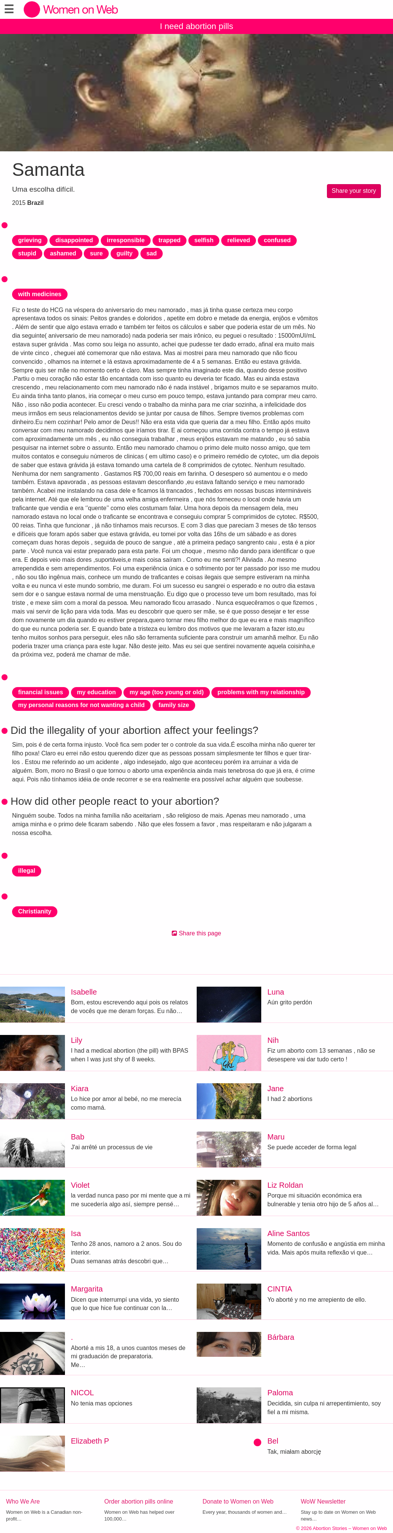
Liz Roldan (285, 1185)
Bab (78, 1137)
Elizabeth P (90, 1441)
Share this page (196, 933)
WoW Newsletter (323, 1501)
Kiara (80, 1088)
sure (96, 253)
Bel (272, 1441)
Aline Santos (288, 1233)
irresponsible (126, 240)
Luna (275, 992)
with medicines (40, 294)
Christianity (34, 911)
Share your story (354, 191)
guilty (125, 253)
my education (96, 692)
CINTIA (279, 1289)
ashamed (63, 253)
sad (151, 253)
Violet (80, 1185)
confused (277, 240)
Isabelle (84, 992)
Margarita (87, 1289)
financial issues (40, 692)
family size (174, 705)
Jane (275, 1088)
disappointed (74, 240)
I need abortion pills (196, 26)
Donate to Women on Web (238, 1501)
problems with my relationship (261, 692)
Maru (276, 1137)
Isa (76, 1233)
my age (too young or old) (166, 692)
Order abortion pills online (138, 1501)
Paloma (280, 1392)
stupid (27, 253)
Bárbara (280, 1337)
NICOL (82, 1392)
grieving (30, 240)
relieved (238, 240)
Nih (273, 1040)
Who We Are (23, 1501)
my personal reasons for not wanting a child (81, 705)
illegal (26, 870)
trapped (170, 240)
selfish (204, 240)
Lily (76, 1040)
